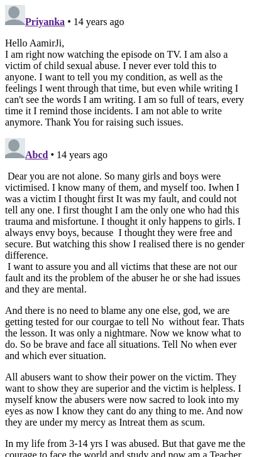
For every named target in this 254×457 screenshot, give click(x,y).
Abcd (36, 154)
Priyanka (45, 21)
